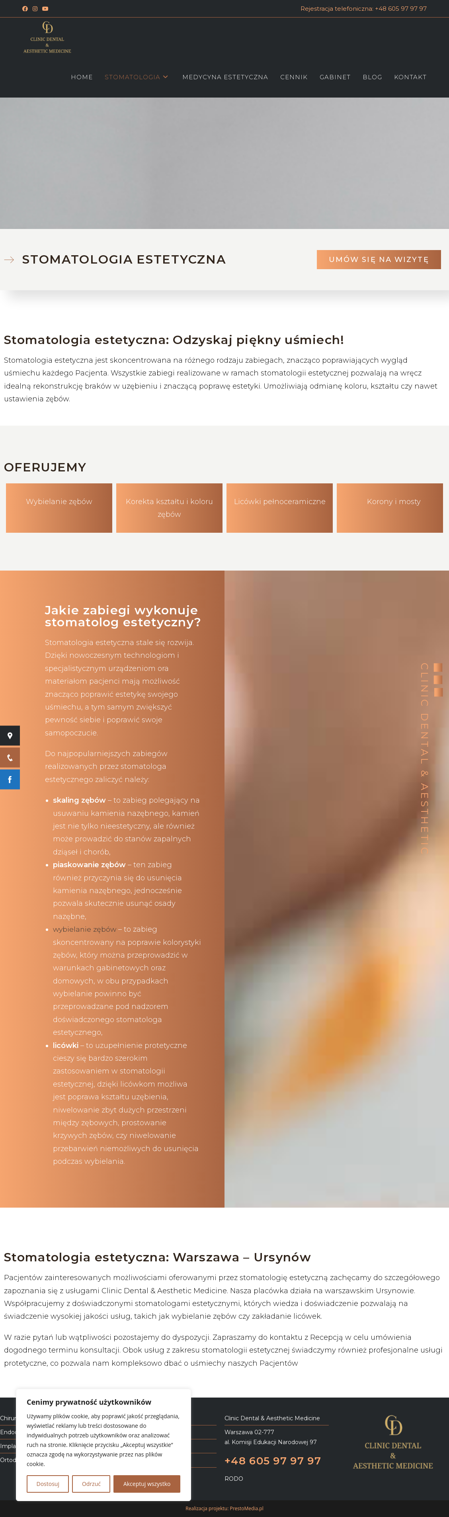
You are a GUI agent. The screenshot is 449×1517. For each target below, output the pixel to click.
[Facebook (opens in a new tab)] (26, 9)
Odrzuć (91, 1484)
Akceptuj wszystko (147, 1484)
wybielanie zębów (85, 929)
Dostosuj (47, 1484)
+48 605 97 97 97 (274, 1460)
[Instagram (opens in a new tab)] (35, 9)
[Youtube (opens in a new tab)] (45, 9)
